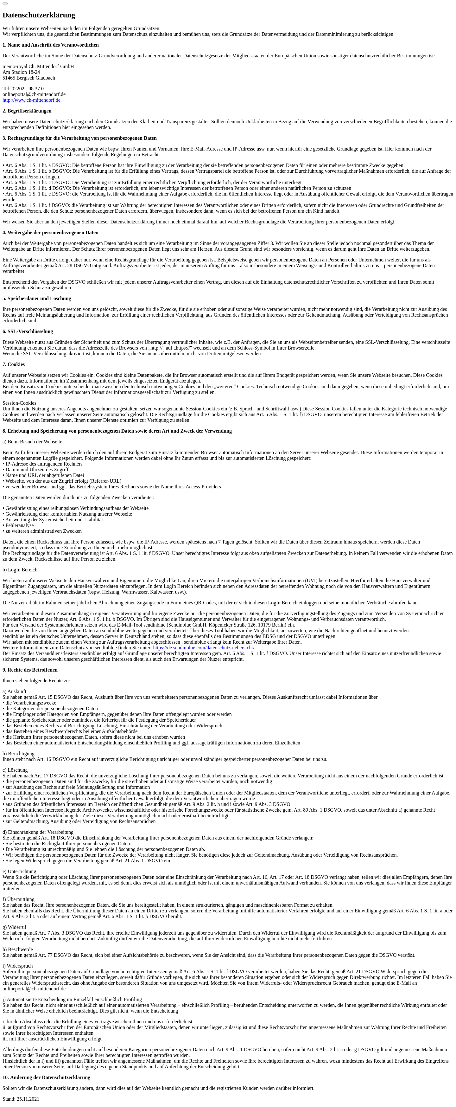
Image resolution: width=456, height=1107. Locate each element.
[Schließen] (5, 3)
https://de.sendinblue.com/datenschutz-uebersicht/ (203, 647)
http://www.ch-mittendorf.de (31, 100)
